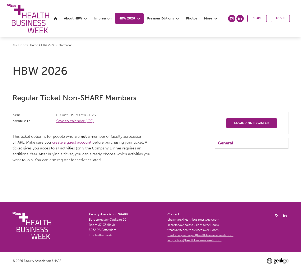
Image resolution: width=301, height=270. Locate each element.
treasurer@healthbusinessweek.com (193, 230)
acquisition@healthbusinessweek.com (194, 240)
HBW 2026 (48, 44)
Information (65, 44)
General (225, 142)
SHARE (257, 18)
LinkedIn (240, 18)
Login (280, 18)
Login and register (251, 123)
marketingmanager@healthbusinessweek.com (200, 235)
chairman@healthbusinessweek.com (193, 219)
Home (34, 44)
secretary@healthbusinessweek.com (193, 225)
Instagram (231, 18)
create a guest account (71, 142)
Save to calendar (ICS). (75, 121)
